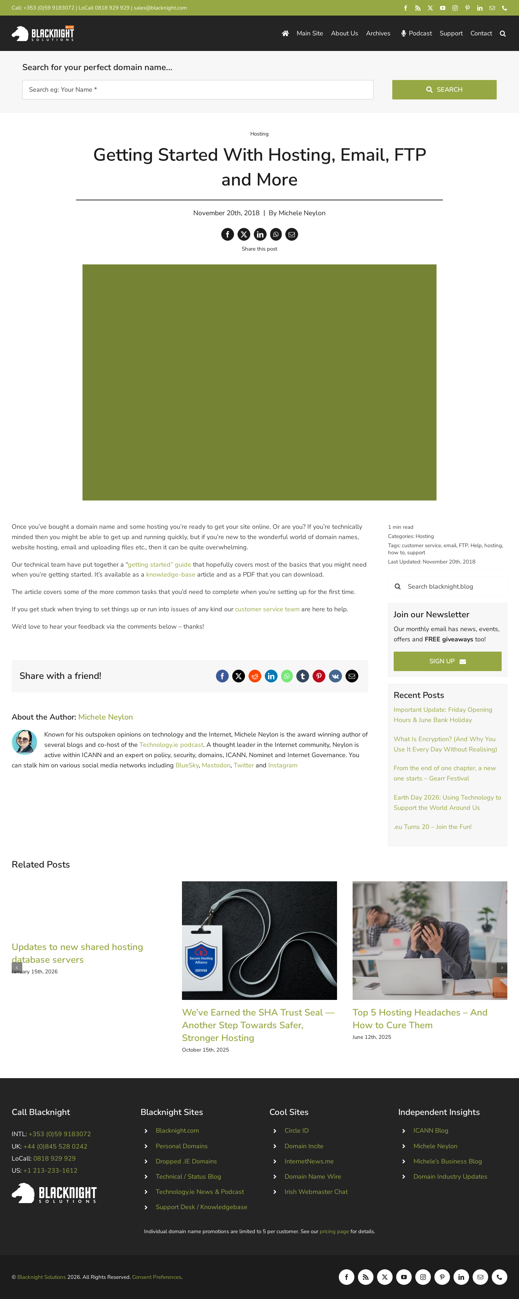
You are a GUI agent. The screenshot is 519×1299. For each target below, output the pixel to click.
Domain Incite (304, 1146)
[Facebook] (227, 234)
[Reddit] (255, 676)
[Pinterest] (319, 676)
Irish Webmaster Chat (316, 1192)
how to (396, 552)
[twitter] (430, 8)
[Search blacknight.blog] (447, 586)
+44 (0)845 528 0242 (55, 1146)
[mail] (492, 8)
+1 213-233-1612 (50, 1170)
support (416, 552)
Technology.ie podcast (171, 744)
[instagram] (455, 8)
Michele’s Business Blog (448, 1161)
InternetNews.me (309, 1161)
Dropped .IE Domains (186, 1161)
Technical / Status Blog (188, 1176)
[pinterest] (467, 8)
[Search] (397, 586)
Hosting (259, 133)
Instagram (282, 765)
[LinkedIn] (260, 234)
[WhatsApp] (276, 234)
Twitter (244, 765)
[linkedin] (480, 8)
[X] (244, 234)
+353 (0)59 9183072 (48, 7)
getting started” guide (159, 564)
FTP (463, 545)
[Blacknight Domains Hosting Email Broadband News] (43, 28)
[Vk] (335, 676)
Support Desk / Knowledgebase (201, 1207)
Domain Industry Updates (450, 1176)
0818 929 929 (112, 7)
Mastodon (216, 765)
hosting (493, 545)
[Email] (292, 234)
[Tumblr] (303, 676)
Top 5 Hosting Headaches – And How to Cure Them (420, 1018)
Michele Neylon (302, 213)
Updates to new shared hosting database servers (77, 953)
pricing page (334, 1231)
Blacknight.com (177, 1130)
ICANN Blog (431, 1130)
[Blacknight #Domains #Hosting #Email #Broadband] (54, 1186)
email (450, 545)
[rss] (418, 8)
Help (476, 545)
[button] (502, 33)
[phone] (504, 8)
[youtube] (442, 8)
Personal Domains (182, 1146)
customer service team (267, 609)
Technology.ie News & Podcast (200, 1192)
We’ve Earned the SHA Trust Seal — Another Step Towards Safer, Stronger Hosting (258, 1025)
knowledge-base (170, 574)
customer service (421, 545)
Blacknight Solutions (41, 1277)
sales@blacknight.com (160, 7)
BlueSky (187, 765)
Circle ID (297, 1130)
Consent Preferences (156, 1277)
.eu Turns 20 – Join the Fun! (433, 827)
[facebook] (405, 8)
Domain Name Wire (313, 1176)
